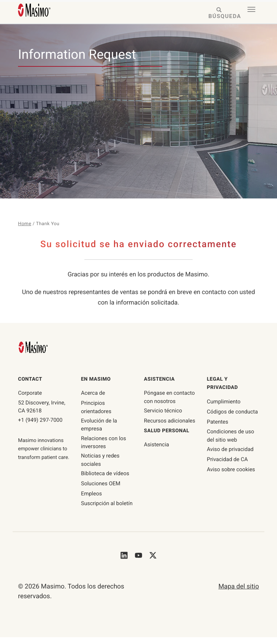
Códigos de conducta (232, 413)
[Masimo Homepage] (34, 349)
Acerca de (93, 394)
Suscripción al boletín (107, 505)
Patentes (217, 423)
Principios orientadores (96, 409)
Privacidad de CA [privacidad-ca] (227, 461)
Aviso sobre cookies (231, 471)
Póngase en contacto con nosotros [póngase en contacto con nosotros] (169, 398)
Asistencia (156, 446)
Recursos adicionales (169, 422)
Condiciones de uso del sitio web (230, 437)
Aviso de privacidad (230, 451)
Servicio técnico (163, 412)
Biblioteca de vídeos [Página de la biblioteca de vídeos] (105, 475)
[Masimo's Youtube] (138, 557)
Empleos (91, 495)
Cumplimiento (224, 403)
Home (25, 224)
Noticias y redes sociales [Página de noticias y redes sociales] (100, 461)
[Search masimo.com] (219, 13)
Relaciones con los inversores (103, 444)
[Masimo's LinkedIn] (124, 557)
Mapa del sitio (238, 588)
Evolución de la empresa (99, 426)
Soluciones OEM (100, 485)
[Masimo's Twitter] (153, 557)
